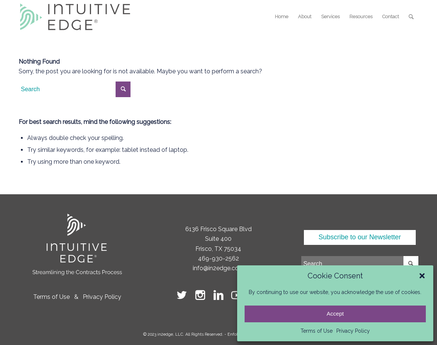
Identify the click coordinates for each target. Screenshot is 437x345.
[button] (422, 275)
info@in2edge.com (218, 268)
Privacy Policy (353, 331)
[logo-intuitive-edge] (75, 16)
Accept (335, 313)
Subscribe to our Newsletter (359, 237)
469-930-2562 (218, 258)
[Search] (411, 16)
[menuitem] (281, 16)
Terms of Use (317, 331)
